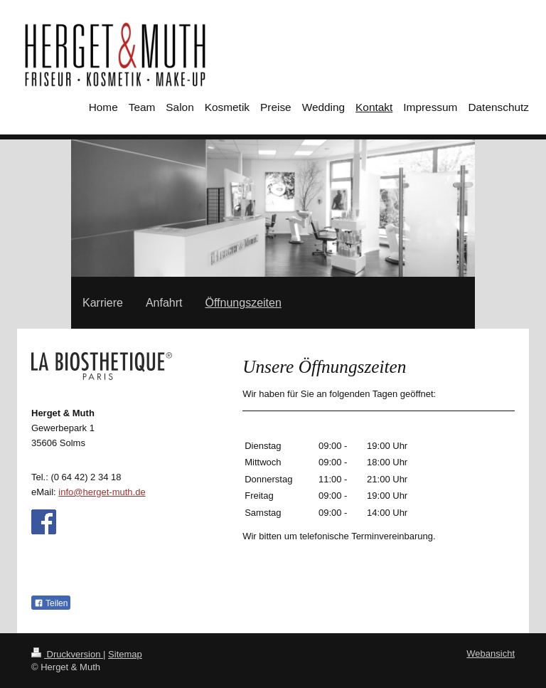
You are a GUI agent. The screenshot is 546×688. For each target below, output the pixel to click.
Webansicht (490, 653)
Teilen (51, 603)
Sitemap (125, 654)
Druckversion (67, 654)
